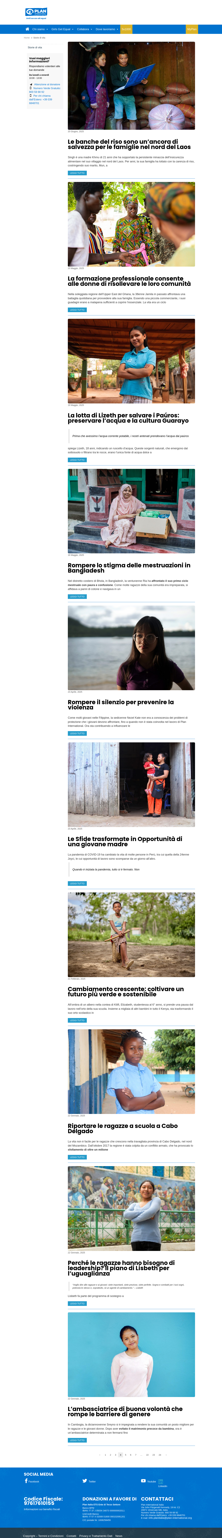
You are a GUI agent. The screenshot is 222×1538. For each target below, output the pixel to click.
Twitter (92, 1481)
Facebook (34, 1481)
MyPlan (192, 29)
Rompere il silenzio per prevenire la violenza (121, 705)
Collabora (83, 29)
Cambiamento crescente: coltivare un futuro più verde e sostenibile (126, 991)
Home (27, 37)
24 (160, 1455)
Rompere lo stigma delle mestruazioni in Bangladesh (129, 568)
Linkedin (162, 1486)
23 (153, 1455)
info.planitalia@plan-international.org (170, 1517)
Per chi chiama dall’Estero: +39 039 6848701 (40, 99)
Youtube (151, 1481)
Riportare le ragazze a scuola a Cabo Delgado (123, 1128)
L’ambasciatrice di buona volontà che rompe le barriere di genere (125, 1411)
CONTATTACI (157, 1499)
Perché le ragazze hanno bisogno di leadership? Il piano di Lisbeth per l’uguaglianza (121, 1268)
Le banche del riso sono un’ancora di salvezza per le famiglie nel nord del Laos (129, 144)
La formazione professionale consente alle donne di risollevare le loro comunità (129, 281)
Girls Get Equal (60, 29)
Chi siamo (38, 29)
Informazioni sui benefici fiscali (42, 1509)
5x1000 (126, 29)
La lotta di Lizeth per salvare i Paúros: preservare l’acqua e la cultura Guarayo (128, 418)
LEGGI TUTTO (77, 173)
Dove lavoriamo (105, 29)
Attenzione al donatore (47, 84)
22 (147, 1455)
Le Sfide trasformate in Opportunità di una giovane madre (125, 841)
